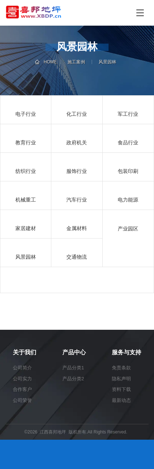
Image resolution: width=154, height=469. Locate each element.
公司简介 (22, 367)
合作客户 (22, 389)
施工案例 (76, 61)
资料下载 (121, 389)
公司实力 (22, 378)
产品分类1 (73, 367)
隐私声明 (121, 378)
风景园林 (107, 61)
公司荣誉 (22, 400)
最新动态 (121, 400)
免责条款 (121, 367)
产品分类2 (73, 378)
